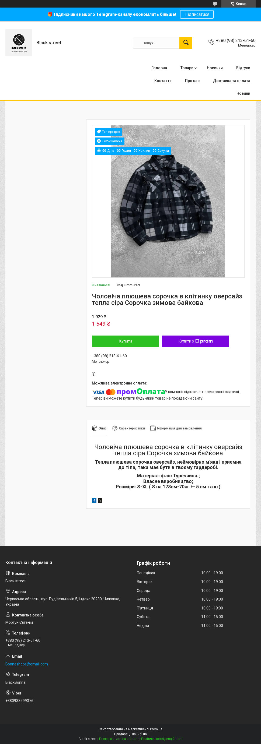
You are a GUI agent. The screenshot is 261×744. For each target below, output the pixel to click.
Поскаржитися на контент (119, 739)
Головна (159, 68)
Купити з (196, 341)
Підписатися (197, 14)
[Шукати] (185, 43)
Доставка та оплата (231, 81)
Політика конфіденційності (161, 739)
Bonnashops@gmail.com (26, 664)
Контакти (163, 81)
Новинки (215, 68)
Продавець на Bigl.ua (130, 734)
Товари (186, 68)
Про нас (192, 81)
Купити (125, 341)
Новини (243, 93)
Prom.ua (156, 729)
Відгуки (243, 68)
